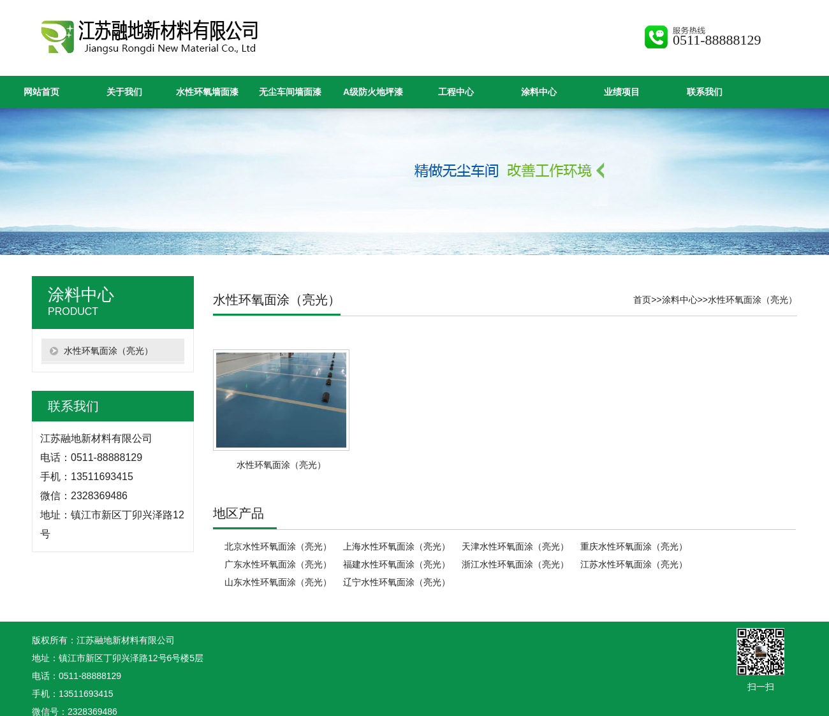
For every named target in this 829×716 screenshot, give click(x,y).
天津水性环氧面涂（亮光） (515, 546)
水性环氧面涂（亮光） (752, 300)
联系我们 (705, 92)
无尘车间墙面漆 (290, 92)
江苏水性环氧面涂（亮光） (633, 564)
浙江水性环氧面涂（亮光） (515, 564)
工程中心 (456, 92)
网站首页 (41, 92)
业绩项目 (622, 92)
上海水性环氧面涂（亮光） (396, 546)
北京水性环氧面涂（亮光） (278, 546)
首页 (642, 300)
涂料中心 (539, 92)
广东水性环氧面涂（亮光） (278, 564)
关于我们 (124, 92)
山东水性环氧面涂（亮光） (278, 582)
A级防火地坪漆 (373, 92)
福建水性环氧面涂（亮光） (396, 564)
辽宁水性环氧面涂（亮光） (396, 582)
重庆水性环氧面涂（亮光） (633, 546)
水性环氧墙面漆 (207, 92)
